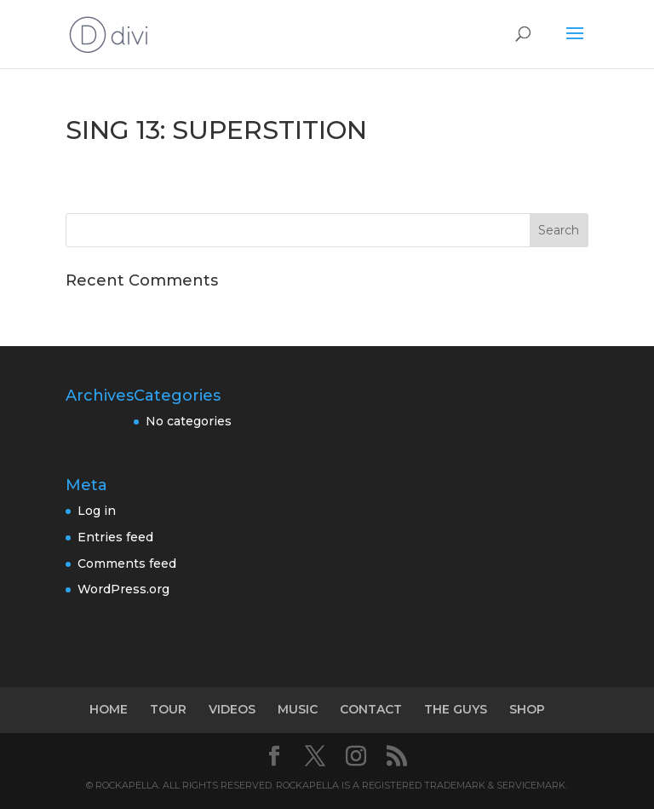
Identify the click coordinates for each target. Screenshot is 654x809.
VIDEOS (232, 709)
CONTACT (371, 709)
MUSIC (298, 709)
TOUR (168, 709)
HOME (108, 709)
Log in (96, 510)
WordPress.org (123, 589)
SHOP (527, 709)
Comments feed (126, 563)
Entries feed (115, 537)
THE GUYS (455, 709)
